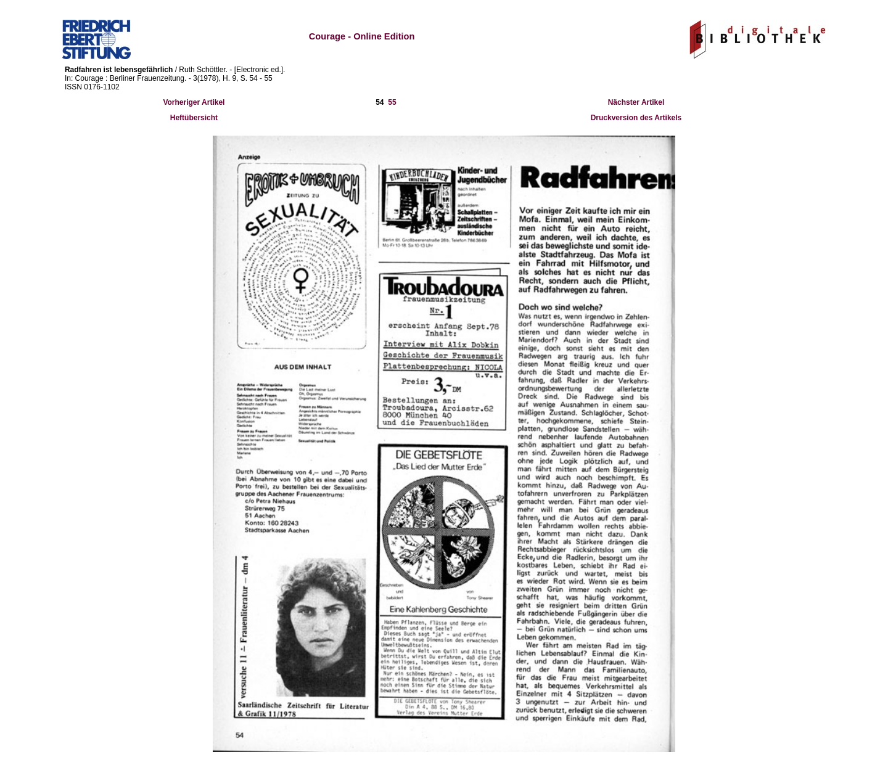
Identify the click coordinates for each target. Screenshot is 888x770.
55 (392, 102)
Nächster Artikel (636, 102)
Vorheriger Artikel (193, 102)
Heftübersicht (194, 117)
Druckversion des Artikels (636, 117)
